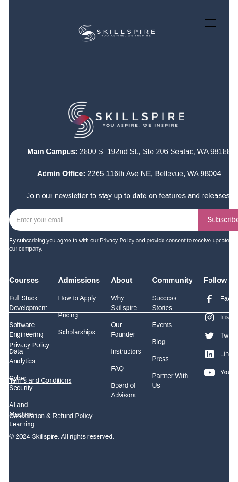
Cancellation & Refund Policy (51, 415)
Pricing (68, 315)
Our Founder (123, 329)
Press (160, 358)
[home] (89, 32)
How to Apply (77, 298)
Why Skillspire (124, 302)
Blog (158, 341)
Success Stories (164, 302)
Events (162, 324)
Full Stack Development (28, 302)
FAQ (117, 368)
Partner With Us (170, 380)
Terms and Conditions (40, 380)
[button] (208, 23)
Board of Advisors (123, 390)
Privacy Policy (29, 345)
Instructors (126, 351)
